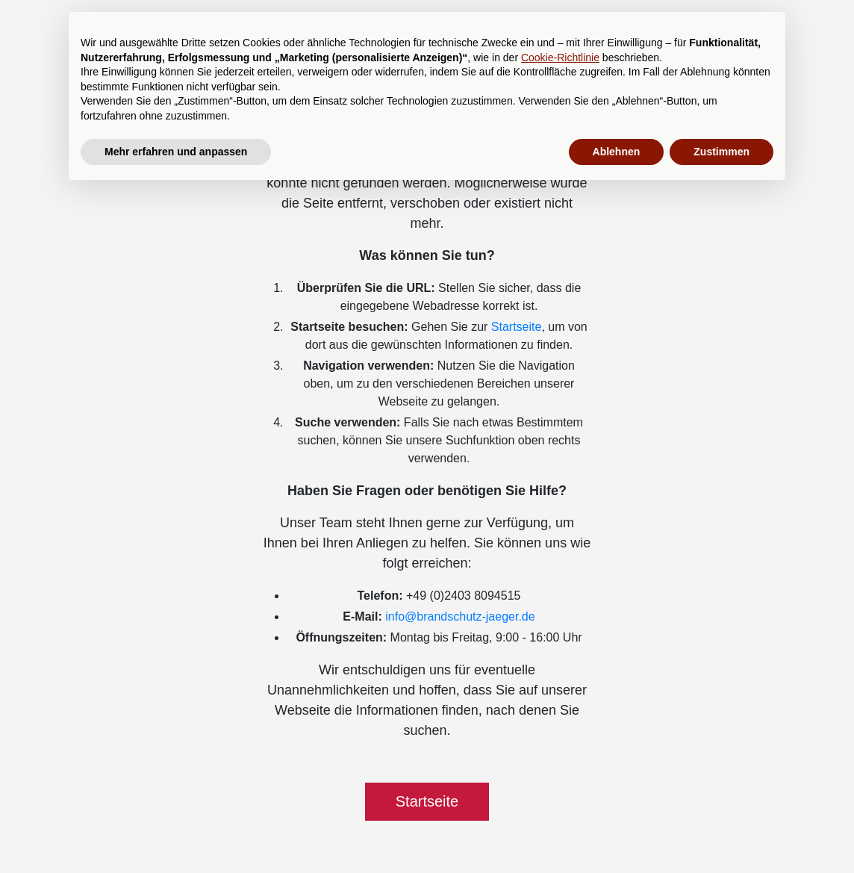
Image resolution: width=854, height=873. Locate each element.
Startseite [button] (427, 801)
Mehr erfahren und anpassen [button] (176, 152)
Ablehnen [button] (616, 152)
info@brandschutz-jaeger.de (459, 616)
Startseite (516, 326)
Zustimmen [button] (721, 152)
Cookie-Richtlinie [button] (560, 57)
